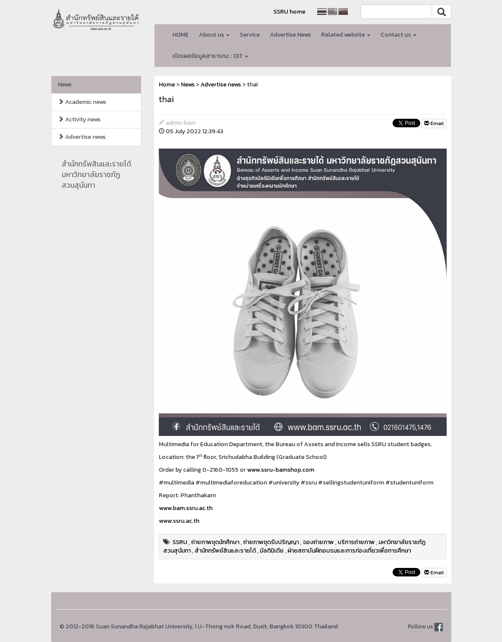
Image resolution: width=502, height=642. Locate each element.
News (65, 84)
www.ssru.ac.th (179, 520)
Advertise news (82, 136)
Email (434, 123)
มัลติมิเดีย (272, 550)
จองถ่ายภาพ (318, 542)
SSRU (179, 542)
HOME (180, 34)
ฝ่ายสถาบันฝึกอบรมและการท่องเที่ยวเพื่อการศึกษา (349, 550)
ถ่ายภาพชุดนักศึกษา (215, 542)
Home (167, 84)
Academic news (82, 101)
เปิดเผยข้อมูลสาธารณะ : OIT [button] (210, 56)
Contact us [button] (398, 34)
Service (250, 34)
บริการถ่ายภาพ (356, 542)
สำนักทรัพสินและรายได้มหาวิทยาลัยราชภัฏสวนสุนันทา (96, 174)
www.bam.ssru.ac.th (185, 508)
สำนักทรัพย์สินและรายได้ (225, 550)
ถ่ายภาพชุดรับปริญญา (271, 542)
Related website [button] (345, 34)
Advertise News (290, 34)
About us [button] (214, 34)
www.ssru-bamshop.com (280, 469)
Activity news (79, 119)
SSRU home (289, 11)
